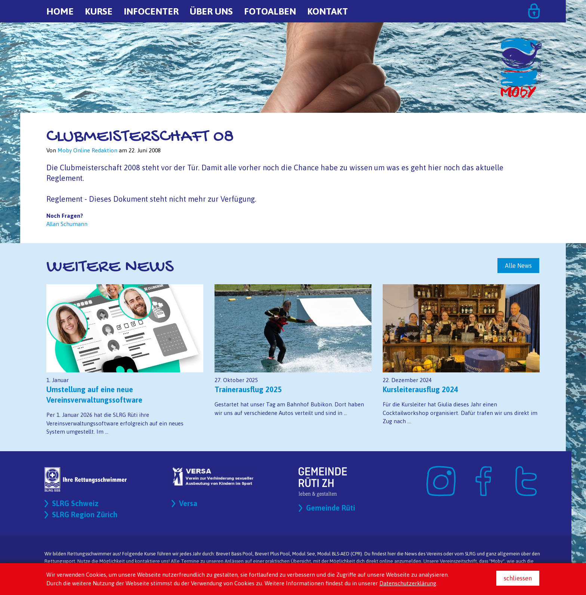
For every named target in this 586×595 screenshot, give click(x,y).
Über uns (211, 11)
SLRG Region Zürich (84, 514)
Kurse (98, 11)
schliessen (518, 578)
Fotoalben (270, 11)
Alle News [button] (518, 265)
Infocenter (151, 11)
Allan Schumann (66, 224)
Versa (188, 503)
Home (60, 11)
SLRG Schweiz (75, 503)
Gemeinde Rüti (330, 507)
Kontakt (327, 11)
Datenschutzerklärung (407, 583)
